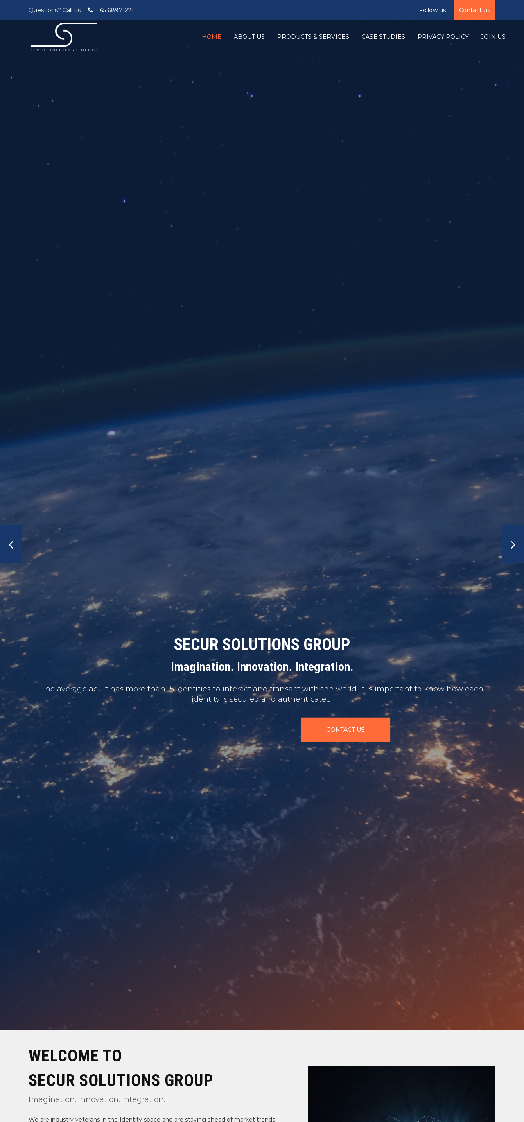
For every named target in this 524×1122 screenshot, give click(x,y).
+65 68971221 (115, 10)
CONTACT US (257, 730)
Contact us (474, 10)
